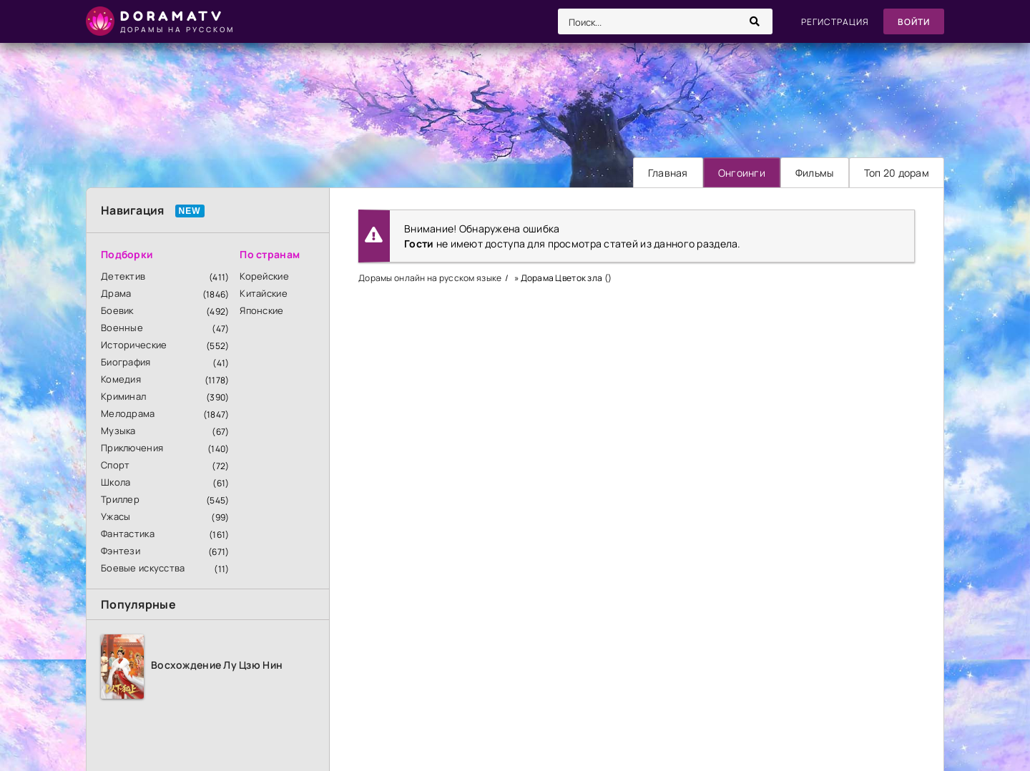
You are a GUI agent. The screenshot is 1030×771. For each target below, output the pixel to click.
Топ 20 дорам (896, 173)
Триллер (120, 499)
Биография (126, 361)
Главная (668, 173)
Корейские (264, 276)
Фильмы (814, 173)
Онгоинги (741, 173)
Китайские (264, 293)
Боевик (117, 310)
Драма (116, 293)
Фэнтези (120, 550)
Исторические (134, 344)
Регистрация (835, 22)
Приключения (132, 447)
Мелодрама (128, 413)
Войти (914, 22)
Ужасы (115, 516)
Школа (115, 482)
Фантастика (127, 533)
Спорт (115, 464)
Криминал (123, 396)
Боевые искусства (143, 567)
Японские (261, 310)
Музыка (118, 430)
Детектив (123, 276)
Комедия (121, 379)
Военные (122, 327)
